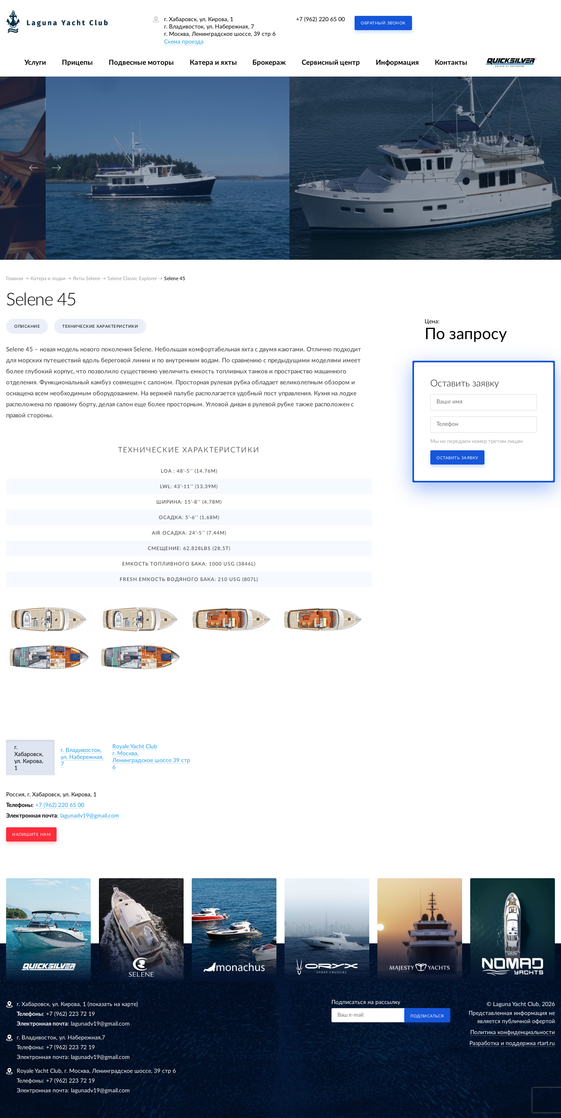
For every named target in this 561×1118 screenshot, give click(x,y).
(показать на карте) (113, 1004)
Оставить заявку (457, 458)
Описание (27, 326)
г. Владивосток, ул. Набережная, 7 (82, 757)
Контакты (451, 62)
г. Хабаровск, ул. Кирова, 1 (28, 758)
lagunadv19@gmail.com (89, 816)
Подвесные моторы (141, 62)
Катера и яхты (213, 62)
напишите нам (31, 835)
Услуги (35, 62)
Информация (397, 62)
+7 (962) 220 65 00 (320, 19)
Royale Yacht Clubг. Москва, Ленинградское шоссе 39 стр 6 (151, 757)
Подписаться (427, 1016)
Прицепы (77, 62)
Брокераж (269, 62)
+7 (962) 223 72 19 (70, 1014)
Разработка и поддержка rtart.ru (512, 1043)
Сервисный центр (331, 62)
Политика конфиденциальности (512, 1032)
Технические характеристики (100, 326)
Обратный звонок (383, 23)
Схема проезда (184, 42)
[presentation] (33, 168)
